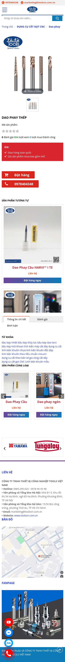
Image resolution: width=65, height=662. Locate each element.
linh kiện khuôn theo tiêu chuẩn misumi (24, 354)
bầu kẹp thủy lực (27, 342)
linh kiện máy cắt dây (36, 346)
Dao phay (54, 26)
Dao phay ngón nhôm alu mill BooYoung (48, 402)
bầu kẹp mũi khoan (12, 346)
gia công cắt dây (38, 357)
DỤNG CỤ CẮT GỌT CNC (31, 26)
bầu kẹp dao (44, 342)
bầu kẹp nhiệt (9, 342)
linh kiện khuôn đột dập (39, 350)
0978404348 (10, 2)
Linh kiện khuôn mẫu (37, 361)
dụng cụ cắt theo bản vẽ (15, 357)
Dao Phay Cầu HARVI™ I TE (32, 267)
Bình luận (12, 325)
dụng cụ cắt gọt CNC (13, 361)
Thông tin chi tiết (16, 319)
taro (54, 342)
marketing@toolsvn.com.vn (38, 2)
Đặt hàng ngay (32, 280)
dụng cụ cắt (54, 346)
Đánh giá (42, 319)
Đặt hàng (15, 174)
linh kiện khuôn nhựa (14, 350)
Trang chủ (7, 26)
